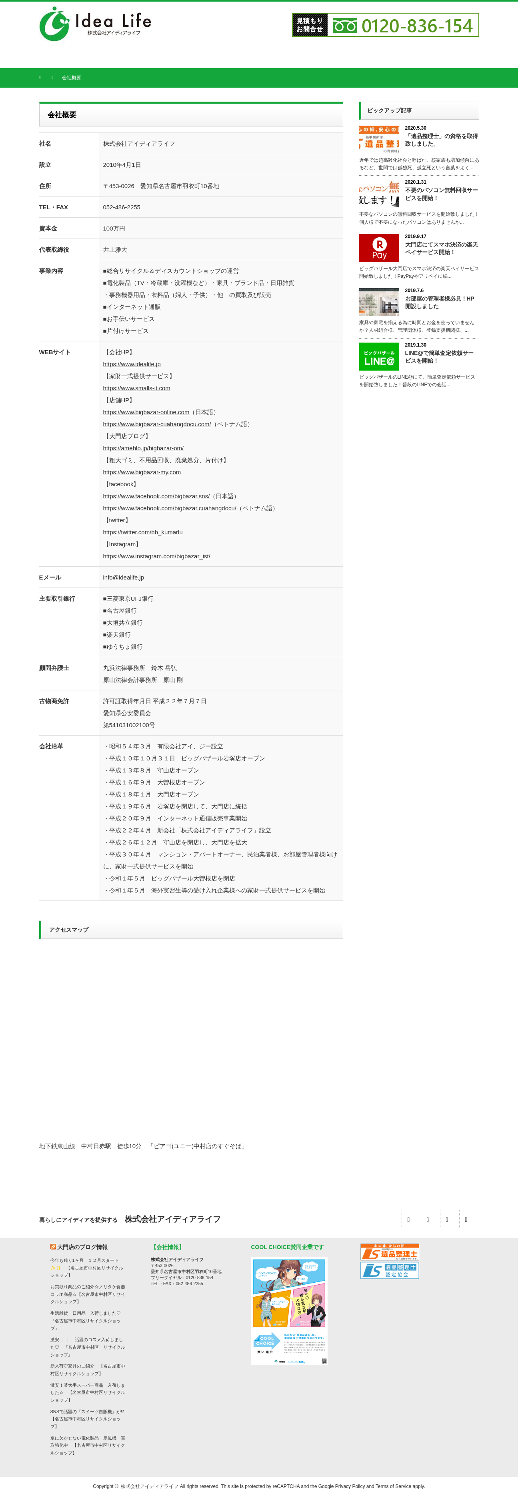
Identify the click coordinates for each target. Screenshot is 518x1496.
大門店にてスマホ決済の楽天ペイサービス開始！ (441, 248)
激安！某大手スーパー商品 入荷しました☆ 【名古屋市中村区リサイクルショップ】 (87, 1392)
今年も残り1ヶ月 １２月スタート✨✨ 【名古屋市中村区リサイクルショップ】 (86, 1267)
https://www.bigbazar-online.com (146, 412)
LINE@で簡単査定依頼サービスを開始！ (439, 357)
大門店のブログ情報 (82, 1247)
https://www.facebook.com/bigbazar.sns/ (156, 496)
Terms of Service (393, 1486)
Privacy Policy (350, 1486)
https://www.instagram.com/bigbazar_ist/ (156, 556)
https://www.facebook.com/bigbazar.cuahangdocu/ (170, 508)
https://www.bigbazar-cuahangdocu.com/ (157, 424)
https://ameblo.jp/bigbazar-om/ (143, 448)
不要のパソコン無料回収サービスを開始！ (441, 194)
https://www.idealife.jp (132, 364)
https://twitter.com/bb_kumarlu (143, 532)
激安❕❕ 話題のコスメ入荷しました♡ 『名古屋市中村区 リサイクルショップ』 (87, 1347)
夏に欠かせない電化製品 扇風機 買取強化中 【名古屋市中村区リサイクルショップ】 (87, 1445)
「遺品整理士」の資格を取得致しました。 (441, 140)
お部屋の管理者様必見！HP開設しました (439, 302)
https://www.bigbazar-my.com (142, 472)
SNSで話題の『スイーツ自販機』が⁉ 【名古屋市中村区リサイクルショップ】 (89, 1419)
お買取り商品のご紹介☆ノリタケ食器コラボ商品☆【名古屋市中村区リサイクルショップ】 (87, 1294)
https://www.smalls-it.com (136, 388)
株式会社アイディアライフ (149, 1486)
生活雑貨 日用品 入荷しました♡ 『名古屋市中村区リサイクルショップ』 (87, 1320)
